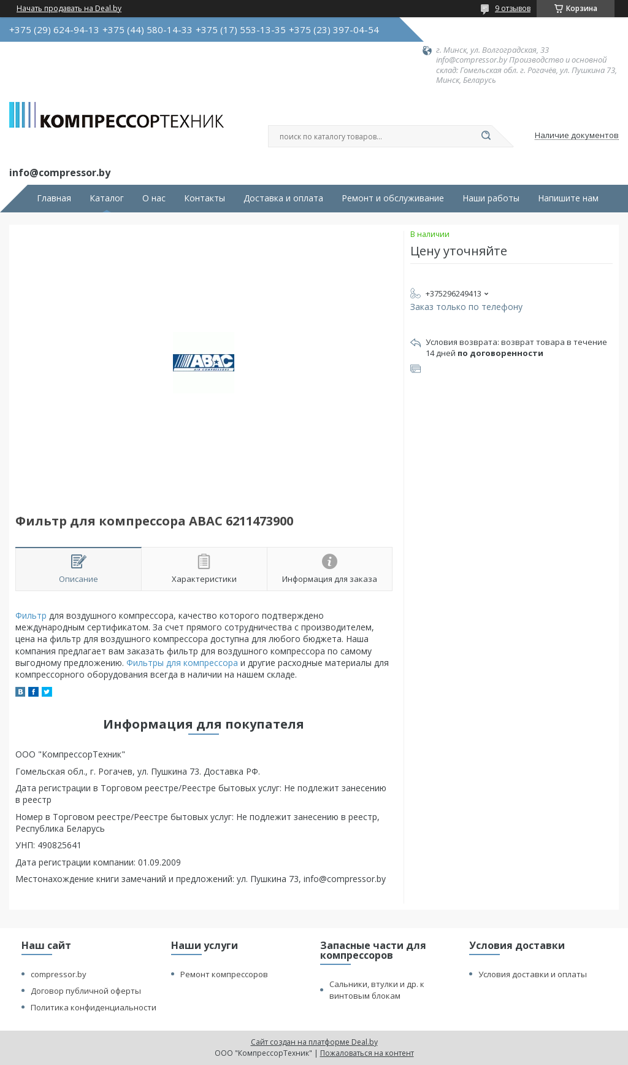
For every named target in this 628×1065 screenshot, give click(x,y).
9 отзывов (512, 8)
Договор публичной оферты (86, 990)
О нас (154, 198)
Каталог (107, 198)
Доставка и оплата (283, 198)
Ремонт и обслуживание (393, 198)
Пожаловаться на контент (367, 1053)
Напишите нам (568, 198)
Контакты (204, 198)
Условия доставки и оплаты (532, 974)
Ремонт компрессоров (224, 974)
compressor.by (58, 974)
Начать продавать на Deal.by (69, 8)
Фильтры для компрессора (182, 662)
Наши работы (490, 198)
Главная (54, 198)
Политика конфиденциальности (93, 1007)
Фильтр (31, 615)
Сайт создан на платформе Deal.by (314, 1042)
